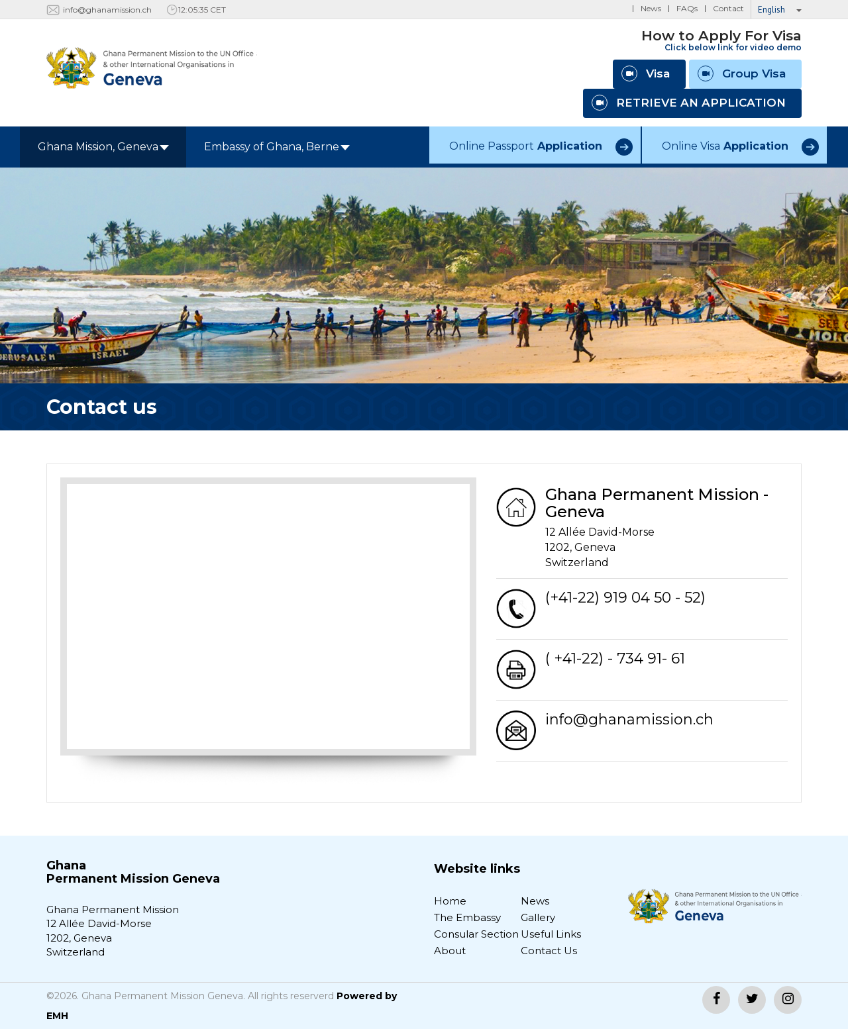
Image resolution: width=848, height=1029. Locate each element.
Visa (645, 73)
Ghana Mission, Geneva (103, 146)
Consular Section (476, 934)
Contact (728, 8)
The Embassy (467, 917)
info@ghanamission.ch (107, 10)
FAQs (687, 8)
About (450, 950)
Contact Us (549, 950)
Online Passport (525, 146)
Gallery (538, 917)
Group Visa (742, 73)
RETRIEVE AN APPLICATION (689, 103)
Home (450, 901)
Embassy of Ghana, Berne (277, 146)
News (651, 8)
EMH (57, 1016)
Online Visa (725, 146)
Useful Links (551, 934)
